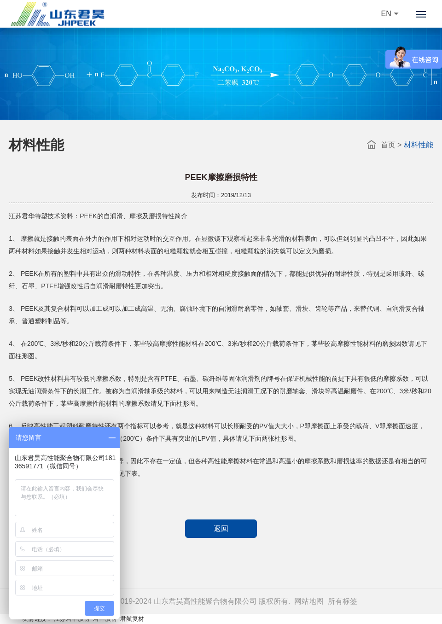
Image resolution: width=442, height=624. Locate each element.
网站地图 (309, 601)
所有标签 (342, 601)
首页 (388, 145)
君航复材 (132, 618)
